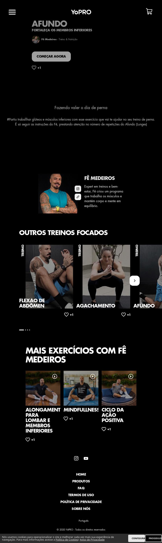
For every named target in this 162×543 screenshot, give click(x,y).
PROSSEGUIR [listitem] (155, 538)
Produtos (81, 481)
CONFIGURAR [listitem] (138, 538)
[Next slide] (135, 281)
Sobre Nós (81, 508)
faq (81, 488)
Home (81, 474)
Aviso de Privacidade (92, 539)
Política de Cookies (67, 539)
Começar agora (51, 56)
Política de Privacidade (81, 502)
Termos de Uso (81, 495)
